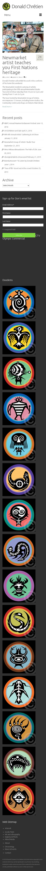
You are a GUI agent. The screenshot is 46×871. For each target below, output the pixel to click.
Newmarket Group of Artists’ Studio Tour (19, 142)
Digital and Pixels (11, 837)
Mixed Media (10, 839)
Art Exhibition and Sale (12, 131)
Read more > (7, 107)
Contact (8, 853)
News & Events (10, 849)
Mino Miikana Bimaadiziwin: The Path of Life (20, 150)
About (7, 843)
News (20, 77)
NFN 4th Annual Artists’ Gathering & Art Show (21, 135)
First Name (6, 213)
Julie (7, 77)
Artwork (8, 828)
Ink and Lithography (12, 834)
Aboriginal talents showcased (15, 157)
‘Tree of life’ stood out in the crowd (17, 168)
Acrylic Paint (9, 832)
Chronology (9, 847)
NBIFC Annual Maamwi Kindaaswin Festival (20, 123)
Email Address (8, 205)
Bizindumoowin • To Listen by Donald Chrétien (21, 161)
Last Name (6, 221)
